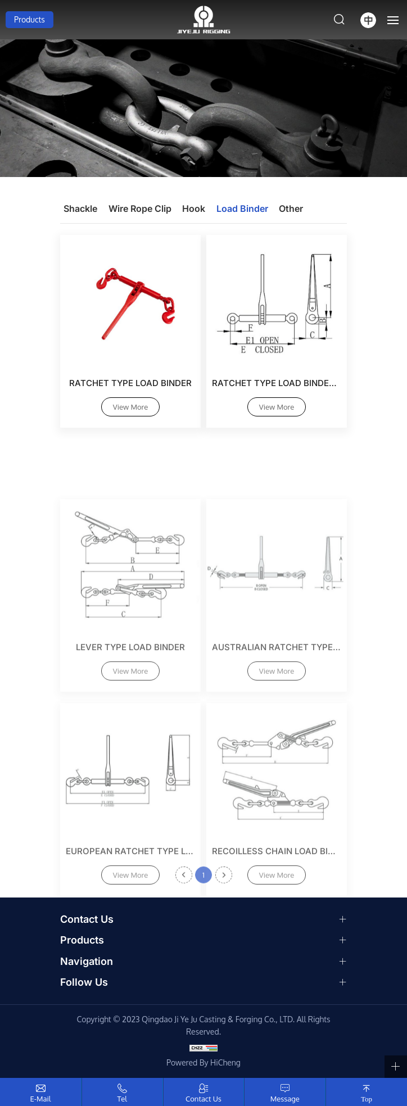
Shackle (80, 208)
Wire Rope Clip (139, 208)
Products (29, 19)
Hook (193, 208)
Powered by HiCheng (203, 1062)
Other (291, 208)
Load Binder (242, 208)
